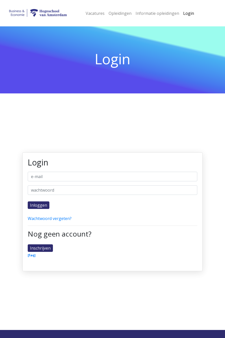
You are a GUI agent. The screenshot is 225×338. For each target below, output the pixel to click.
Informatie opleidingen (157, 13)
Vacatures (95, 13)
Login (188, 13)
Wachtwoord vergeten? (50, 218)
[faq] (32, 255)
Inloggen (38, 205)
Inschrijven (40, 248)
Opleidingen (120, 13)
